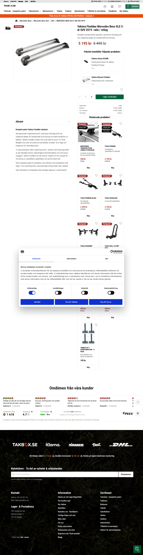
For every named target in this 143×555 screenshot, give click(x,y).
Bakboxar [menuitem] (103, 504)
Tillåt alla (105, 302)
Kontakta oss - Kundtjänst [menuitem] (68, 512)
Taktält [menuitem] (103, 508)
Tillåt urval (71, 302)
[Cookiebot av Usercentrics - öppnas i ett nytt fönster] (112, 252)
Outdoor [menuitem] (103, 519)
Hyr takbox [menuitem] (62, 504)
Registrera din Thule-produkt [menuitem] (69, 534)
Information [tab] (71, 259)
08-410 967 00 (22, 497)
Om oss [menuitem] (61, 523)
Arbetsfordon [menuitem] (105, 523)
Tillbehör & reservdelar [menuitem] (109, 526)
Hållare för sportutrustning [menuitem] (110, 530)
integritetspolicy (38, 479)
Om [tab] (106, 259)
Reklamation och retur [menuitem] (66, 530)
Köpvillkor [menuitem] (62, 508)
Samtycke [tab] (36, 259)
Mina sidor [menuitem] (62, 519)
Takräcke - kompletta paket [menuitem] (110, 497)
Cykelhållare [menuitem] (105, 512)
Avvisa (37, 302)
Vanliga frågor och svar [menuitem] (66, 515)
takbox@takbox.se (22, 500)
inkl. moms (24, 537)
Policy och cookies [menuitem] (65, 526)
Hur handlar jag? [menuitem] (64, 501)
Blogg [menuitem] (60, 537)
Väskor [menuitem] (103, 515)
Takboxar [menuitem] (103, 501)
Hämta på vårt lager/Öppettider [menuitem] (70, 497)
